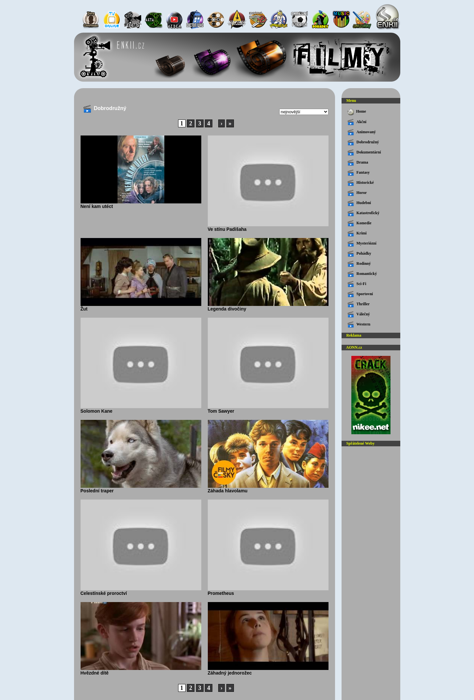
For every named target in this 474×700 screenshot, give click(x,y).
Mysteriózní (361, 243)
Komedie (359, 223)
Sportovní (360, 294)
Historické (360, 183)
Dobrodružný (363, 142)
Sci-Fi (356, 284)
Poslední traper (141, 488)
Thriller (358, 304)
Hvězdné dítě (141, 671)
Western (359, 324)
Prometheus (268, 591)
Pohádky (359, 253)
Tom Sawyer (268, 409)
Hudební (359, 203)
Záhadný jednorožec (268, 671)
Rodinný (359, 264)
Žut (141, 306)
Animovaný (361, 132)
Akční (357, 122)
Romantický (362, 274)
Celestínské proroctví (141, 591)
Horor (357, 193)
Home (356, 112)
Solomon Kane (141, 409)
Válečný (358, 314)
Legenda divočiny (268, 306)
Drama (357, 162)
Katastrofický (363, 213)
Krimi (357, 233)
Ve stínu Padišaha (268, 227)
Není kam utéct (141, 204)
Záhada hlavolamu (268, 488)
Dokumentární (364, 152)
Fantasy (358, 172)
